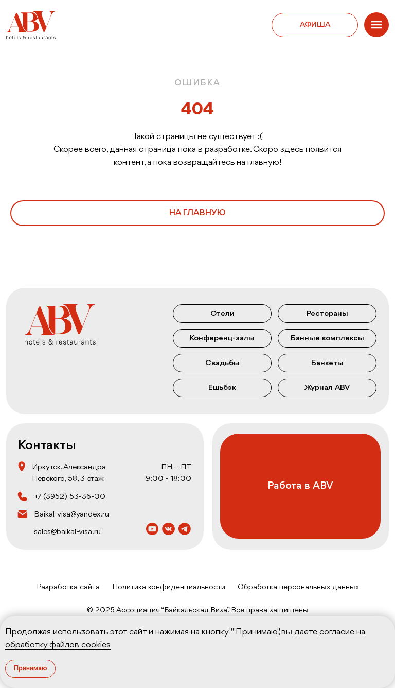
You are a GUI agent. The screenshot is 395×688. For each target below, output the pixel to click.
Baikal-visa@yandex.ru (71, 514)
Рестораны (327, 313)
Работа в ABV (300, 485)
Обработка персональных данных (298, 587)
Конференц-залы (222, 338)
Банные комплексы (327, 338)
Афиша (315, 25)
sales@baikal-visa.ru (67, 532)
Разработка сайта (68, 587)
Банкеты (327, 363)
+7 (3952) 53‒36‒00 (69, 497)
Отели (222, 313)
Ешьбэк (222, 388)
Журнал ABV (327, 388)
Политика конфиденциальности (168, 587)
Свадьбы (222, 363)
